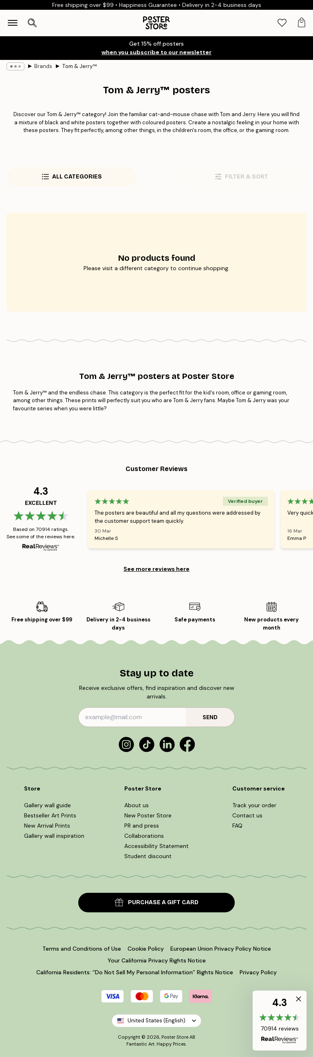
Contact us (247, 815)
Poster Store (174, 1037)
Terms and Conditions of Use (81, 948)
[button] (279, 1020)
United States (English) (156, 1020)
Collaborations (144, 835)
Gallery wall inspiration (54, 835)
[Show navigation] (12, 23)
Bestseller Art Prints (50, 815)
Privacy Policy (258, 972)
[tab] (282, 23)
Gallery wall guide (47, 805)
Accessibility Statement (156, 846)
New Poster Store (148, 815)
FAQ (237, 825)
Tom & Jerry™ (79, 66)
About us (136, 805)
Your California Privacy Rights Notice (157, 960)
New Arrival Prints (47, 825)
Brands (43, 66)
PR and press (141, 825)
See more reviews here (156, 569)
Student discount (148, 856)
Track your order (254, 805)
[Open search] (32, 23)
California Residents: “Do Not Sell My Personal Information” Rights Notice (134, 972)
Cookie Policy (146, 948)
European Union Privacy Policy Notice (220, 948)
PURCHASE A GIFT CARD (156, 902)
